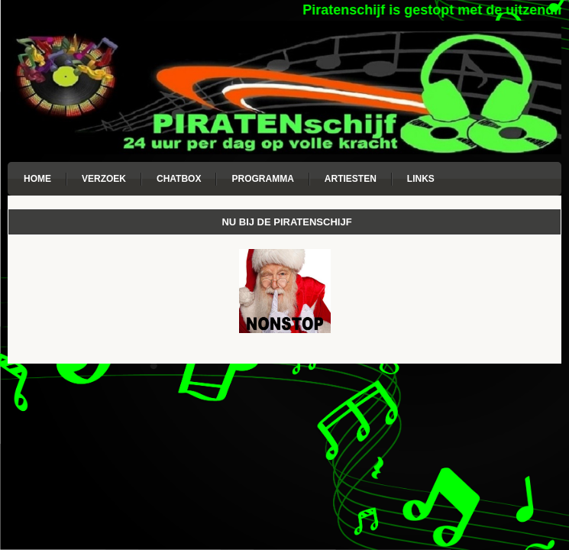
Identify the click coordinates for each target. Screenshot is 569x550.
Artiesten (351, 178)
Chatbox (179, 178)
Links (421, 178)
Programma (262, 178)
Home (37, 178)
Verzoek (104, 178)
